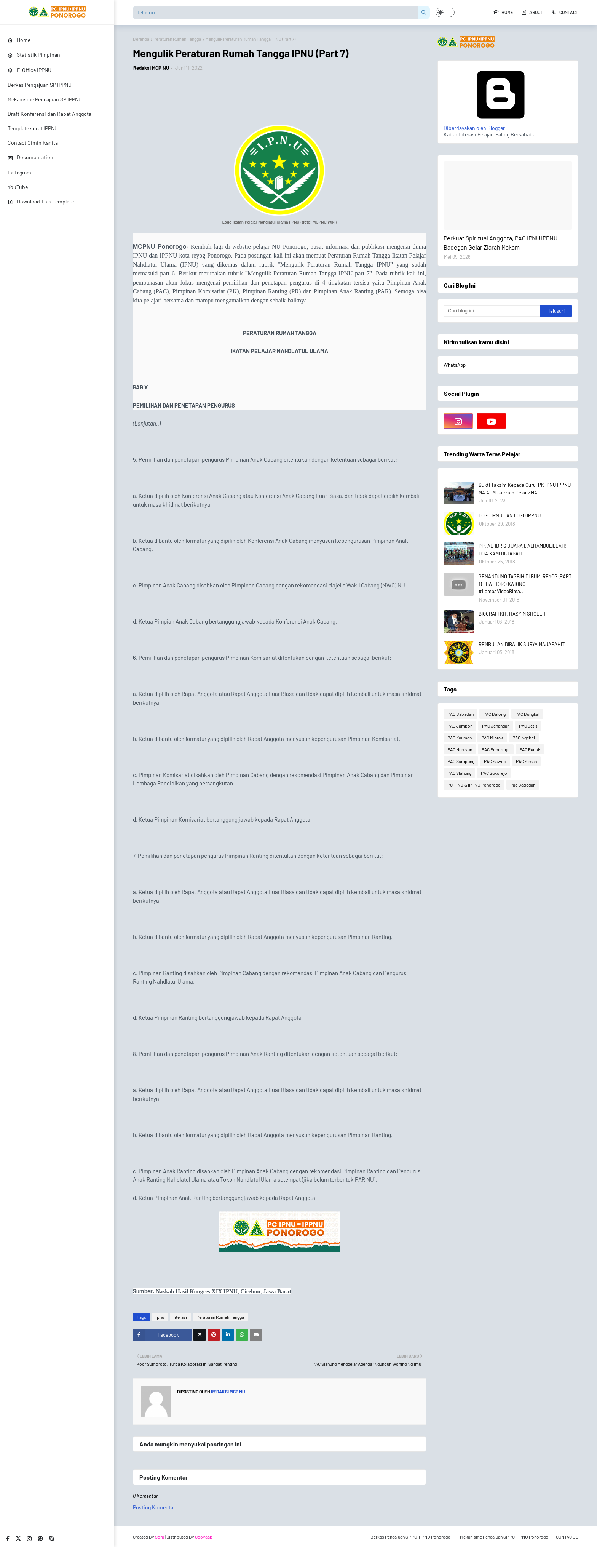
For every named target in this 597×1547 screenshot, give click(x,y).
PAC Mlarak (492, 737)
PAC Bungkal (527, 714)
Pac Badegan (522, 784)
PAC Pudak (529, 749)
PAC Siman (526, 761)
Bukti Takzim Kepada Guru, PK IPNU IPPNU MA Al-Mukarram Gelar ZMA (525, 489)
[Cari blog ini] (492, 311)
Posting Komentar (154, 1507)
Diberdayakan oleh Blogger (501, 124)
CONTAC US (567, 1536)
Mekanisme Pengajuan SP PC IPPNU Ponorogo (504, 1536)
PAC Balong (494, 714)
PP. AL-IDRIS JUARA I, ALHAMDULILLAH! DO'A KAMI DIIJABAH (523, 550)
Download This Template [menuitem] (41, 201)
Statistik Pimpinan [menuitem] (34, 54)
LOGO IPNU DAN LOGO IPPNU (510, 515)
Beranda (141, 39)
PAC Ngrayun (459, 749)
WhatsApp (455, 365)
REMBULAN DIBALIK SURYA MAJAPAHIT (522, 644)
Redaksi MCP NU (151, 68)
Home (503, 12)
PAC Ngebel (523, 737)
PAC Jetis (528, 725)
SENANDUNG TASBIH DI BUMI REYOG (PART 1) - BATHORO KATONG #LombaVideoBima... (525, 583)
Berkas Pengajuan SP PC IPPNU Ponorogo (410, 1536)
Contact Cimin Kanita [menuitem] (33, 142)
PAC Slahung (459, 773)
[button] (445, 12)
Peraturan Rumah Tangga (177, 39)
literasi (180, 1317)
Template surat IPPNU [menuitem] (33, 128)
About (532, 12)
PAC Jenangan (495, 725)
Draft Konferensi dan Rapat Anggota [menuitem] (49, 113)
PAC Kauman (459, 737)
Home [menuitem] (19, 40)
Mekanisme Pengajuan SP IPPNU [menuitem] (45, 99)
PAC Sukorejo (494, 773)
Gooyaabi (204, 1536)
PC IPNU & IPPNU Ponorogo (474, 784)
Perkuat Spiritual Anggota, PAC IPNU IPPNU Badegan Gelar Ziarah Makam (500, 242)
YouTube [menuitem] (18, 187)
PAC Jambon (459, 725)
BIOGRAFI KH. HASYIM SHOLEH (512, 614)
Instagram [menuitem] (19, 172)
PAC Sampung (460, 761)
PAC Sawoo (495, 761)
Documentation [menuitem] (30, 157)
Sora (159, 1536)
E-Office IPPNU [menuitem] (29, 70)
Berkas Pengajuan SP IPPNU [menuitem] (40, 85)
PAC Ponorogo (496, 749)
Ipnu (160, 1317)
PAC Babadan (460, 714)
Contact (564, 12)
